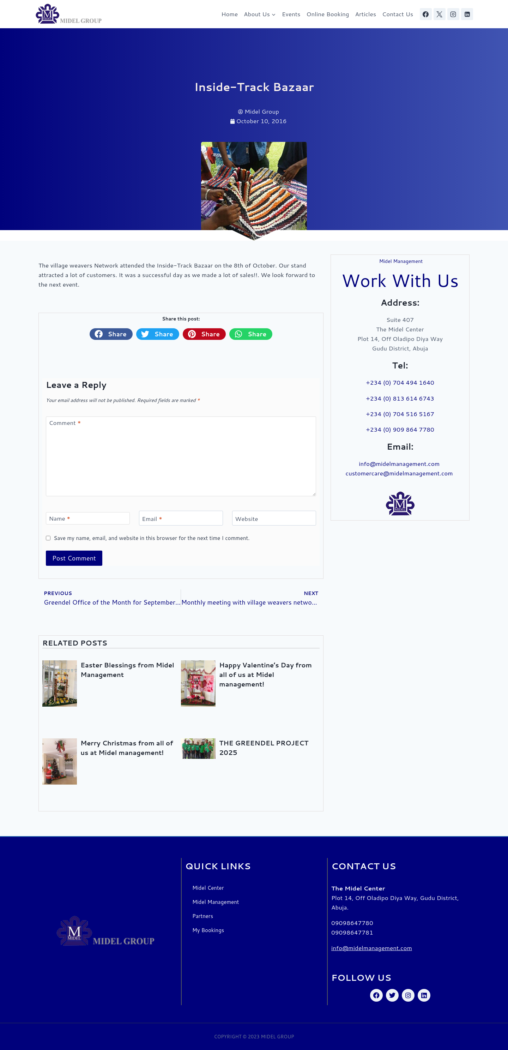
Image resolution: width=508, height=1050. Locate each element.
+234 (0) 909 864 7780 (400, 429)
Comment (65, 423)
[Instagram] (453, 14)
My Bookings (208, 930)
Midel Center (208, 888)
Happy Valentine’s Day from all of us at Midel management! (265, 674)
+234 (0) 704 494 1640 (400, 382)
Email (152, 519)
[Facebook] (426, 14)
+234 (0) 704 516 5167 (400, 413)
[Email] (181, 518)
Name (60, 518)
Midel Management (215, 902)
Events (291, 14)
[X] (440, 14)
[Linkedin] (467, 14)
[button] (111, 334)
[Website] (274, 518)
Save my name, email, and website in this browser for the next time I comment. (151, 538)
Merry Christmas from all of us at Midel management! (126, 747)
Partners (202, 916)
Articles (365, 14)
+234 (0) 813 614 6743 (400, 398)
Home (229, 14)
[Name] (88, 518)
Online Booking (328, 14)
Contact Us (397, 14)
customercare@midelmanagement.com (400, 473)
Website (246, 519)
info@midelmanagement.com (400, 463)
